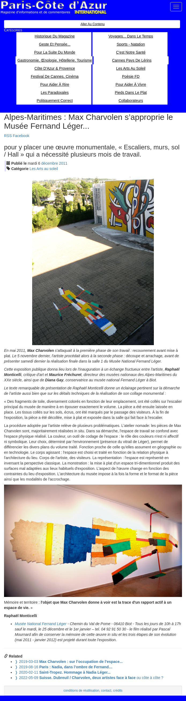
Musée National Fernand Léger (40, 624)
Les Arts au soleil (43, 169)
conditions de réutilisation (81, 690)
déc (49, 163)
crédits (117, 690)
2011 (63, 163)
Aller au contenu (92, 24)
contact (106, 690)
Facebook (21, 136)
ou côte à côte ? (89, 678)
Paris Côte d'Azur (53, 7)
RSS (8, 136)
